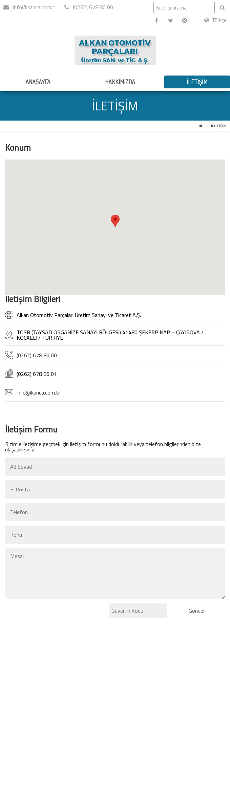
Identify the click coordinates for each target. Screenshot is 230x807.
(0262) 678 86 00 (88, 7)
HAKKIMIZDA (120, 82)
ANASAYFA (37, 82)
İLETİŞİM (197, 82)
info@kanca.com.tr (29, 7)
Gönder (197, 611)
